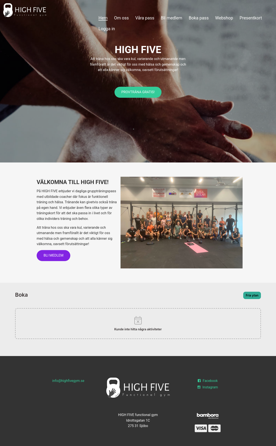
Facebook (208, 381)
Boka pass (199, 17)
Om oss (121, 17)
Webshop (224, 17)
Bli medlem (171, 17)
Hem (103, 17)
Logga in (107, 28)
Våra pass (144, 17)
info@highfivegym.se (68, 381)
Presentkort (251, 17)
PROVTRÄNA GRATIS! (138, 92)
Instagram (208, 387)
